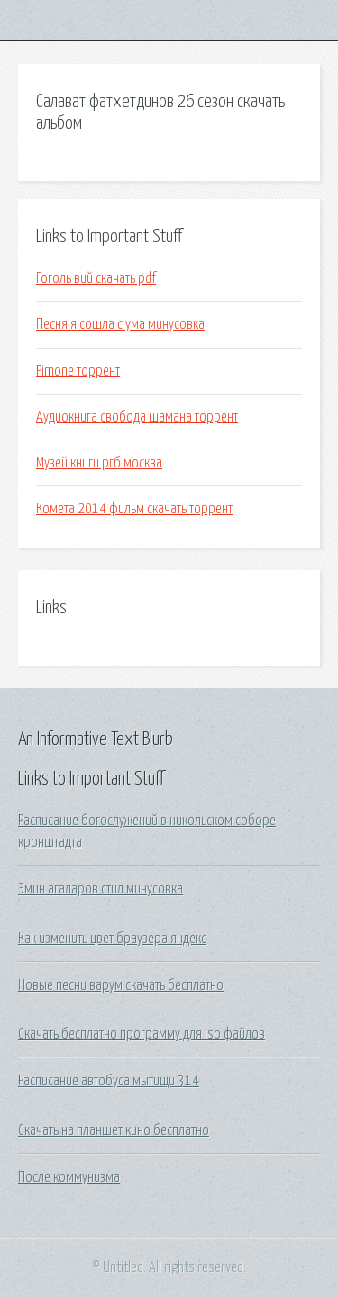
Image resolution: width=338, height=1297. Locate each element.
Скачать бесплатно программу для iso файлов (141, 1034)
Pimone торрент (78, 371)
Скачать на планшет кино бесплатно (113, 1130)
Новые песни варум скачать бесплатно (121, 985)
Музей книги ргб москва (99, 463)
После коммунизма (69, 1177)
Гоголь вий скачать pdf (96, 278)
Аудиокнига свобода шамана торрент (137, 417)
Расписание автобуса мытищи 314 (108, 1081)
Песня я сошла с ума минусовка (120, 324)
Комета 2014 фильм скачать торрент (134, 509)
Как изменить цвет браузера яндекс (112, 938)
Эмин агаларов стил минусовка (100, 889)
